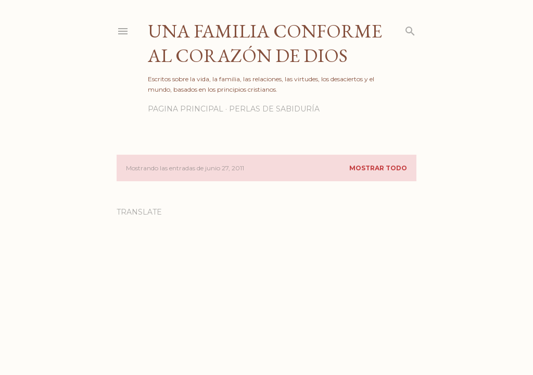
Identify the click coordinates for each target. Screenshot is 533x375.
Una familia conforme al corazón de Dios (265, 43)
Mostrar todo (378, 168)
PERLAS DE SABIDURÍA (274, 109)
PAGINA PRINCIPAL (185, 109)
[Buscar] (410, 29)
